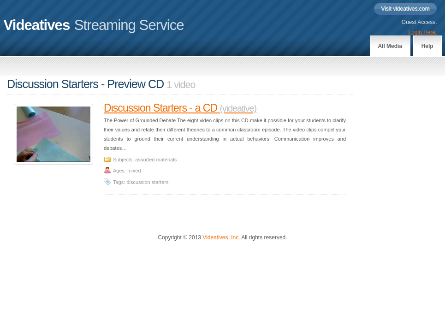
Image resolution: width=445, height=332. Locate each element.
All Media (390, 46)
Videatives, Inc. (221, 237)
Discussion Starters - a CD (180, 108)
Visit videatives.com (405, 9)
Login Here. (422, 32)
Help (427, 46)
